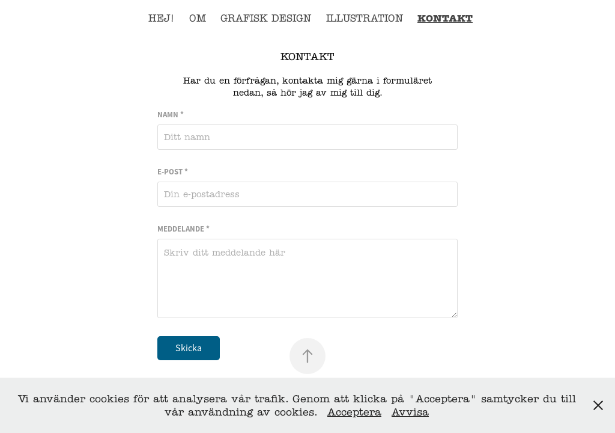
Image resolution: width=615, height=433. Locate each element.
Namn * (170, 114)
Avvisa (410, 412)
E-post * (172, 172)
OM (197, 18)
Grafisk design (265, 18)
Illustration (364, 18)
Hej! (161, 18)
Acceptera (354, 412)
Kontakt (445, 18)
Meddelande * (183, 229)
